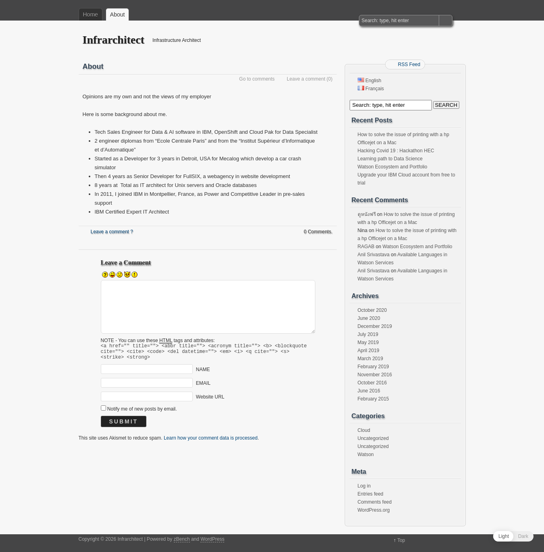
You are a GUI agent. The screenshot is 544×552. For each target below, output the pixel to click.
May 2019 (368, 342)
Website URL (210, 400)
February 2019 (373, 366)
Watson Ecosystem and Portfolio (392, 167)
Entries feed (371, 494)
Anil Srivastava (374, 254)
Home (90, 14)
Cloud (364, 430)
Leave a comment (306, 79)
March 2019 (370, 358)
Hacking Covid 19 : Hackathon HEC (396, 151)
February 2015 (373, 399)
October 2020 (372, 310)
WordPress (212, 539)
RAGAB (366, 246)
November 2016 (375, 375)
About (117, 14)
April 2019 (368, 350)
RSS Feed (409, 64)
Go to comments (257, 79)
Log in (364, 486)
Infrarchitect (113, 39)
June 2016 (369, 391)
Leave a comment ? (112, 231)
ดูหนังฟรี (367, 214)
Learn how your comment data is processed (211, 441)
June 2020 (369, 318)
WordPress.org (374, 510)
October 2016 (372, 383)
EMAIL (203, 387)
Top (401, 540)
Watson (366, 454)
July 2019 (368, 334)
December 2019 (375, 326)
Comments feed (375, 502)
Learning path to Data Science (390, 159)
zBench (182, 539)
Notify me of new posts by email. (142, 412)
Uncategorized (373, 438)
